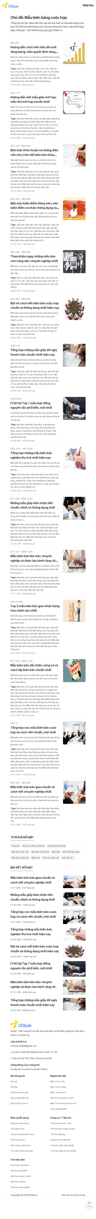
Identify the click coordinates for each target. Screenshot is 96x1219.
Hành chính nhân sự (42, 124)
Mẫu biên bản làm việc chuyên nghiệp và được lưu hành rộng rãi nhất (32, 560)
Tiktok (44, 1069)
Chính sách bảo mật (19, 1092)
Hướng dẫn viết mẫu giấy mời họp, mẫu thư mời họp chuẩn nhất (33, 99)
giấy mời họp (42, 134)
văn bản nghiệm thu (34, 483)
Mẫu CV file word (58, 1092)
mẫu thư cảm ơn (42, 71)
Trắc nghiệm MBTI (58, 1108)
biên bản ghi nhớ (17, 536)
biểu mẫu (47, 77)
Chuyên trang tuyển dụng (22, 1134)
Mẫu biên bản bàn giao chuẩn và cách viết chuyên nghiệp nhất (32, 789)
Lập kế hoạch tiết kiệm (60, 1139)
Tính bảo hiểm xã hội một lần (63, 1150)
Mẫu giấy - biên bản (20, 145)
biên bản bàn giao (50, 171)
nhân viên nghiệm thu (37, 480)
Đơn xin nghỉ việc (51, 857)
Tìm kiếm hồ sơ (17, 1128)
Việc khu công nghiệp (20, 1187)
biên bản (14, 174)
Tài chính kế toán (22, 530)
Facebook (15, 1069)
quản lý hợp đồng (42, 131)
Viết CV (14, 723)
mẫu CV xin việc (25, 230)
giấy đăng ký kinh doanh (39, 237)
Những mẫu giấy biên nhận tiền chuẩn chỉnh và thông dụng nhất (32, 505)
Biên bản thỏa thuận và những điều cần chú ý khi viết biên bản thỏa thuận (34, 155)
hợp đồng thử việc (18, 436)
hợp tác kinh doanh (24, 131)
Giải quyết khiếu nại (19, 1097)
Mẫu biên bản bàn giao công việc (36, 184)
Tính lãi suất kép (57, 1134)
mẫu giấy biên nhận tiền (21, 540)
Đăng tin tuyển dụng (19, 1123)
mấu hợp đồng (49, 433)
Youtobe (26, 1069)
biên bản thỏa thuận (31, 187)
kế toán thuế (21, 692)
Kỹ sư (55, 474)
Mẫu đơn (36, 857)
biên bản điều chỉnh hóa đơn (23, 533)
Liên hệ (13, 1081)
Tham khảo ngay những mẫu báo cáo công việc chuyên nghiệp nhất (34, 258)
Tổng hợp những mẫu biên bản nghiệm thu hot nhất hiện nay (31, 455)
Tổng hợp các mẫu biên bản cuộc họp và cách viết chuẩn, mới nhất (33, 729)
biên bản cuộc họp (33, 118)
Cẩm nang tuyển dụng (20, 1145)
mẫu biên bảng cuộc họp (21, 124)
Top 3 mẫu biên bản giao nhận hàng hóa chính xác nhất (34, 608)
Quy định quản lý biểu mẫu (30, 77)
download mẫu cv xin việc (37, 68)
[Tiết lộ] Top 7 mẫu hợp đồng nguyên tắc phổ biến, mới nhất (31, 405)
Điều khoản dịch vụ (19, 1103)
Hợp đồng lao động (19, 121)
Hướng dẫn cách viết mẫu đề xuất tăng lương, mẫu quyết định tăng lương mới (33, 52)
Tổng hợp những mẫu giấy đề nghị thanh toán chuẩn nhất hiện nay (33, 352)
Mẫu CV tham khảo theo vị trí (63, 1103)
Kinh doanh (16, 601)
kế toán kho (41, 689)
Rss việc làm (68, 1195)
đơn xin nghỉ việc (24, 277)
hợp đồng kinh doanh (42, 430)
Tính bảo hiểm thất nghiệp (62, 1145)
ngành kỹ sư (15, 477)
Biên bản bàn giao (71, 851)
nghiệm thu (20, 480)
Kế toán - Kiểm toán (21, 498)
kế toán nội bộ (42, 696)
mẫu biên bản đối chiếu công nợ (37, 708)
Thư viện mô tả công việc (21, 1150)
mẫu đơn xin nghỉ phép (43, 234)
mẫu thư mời (29, 71)
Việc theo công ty (18, 1181)
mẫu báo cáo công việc (44, 230)
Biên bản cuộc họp (20, 857)
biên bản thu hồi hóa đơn (43, 180)
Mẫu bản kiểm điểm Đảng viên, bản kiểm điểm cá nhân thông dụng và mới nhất (34, 208)
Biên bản (56, 851)
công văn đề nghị (23, 386)
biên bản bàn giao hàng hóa (22, 646)
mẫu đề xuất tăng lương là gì (38, 81)
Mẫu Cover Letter (58, 1086)
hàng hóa (30, 639)
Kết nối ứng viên (17, 1139)
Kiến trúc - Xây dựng (21, 448)
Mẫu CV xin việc (57, 1081)
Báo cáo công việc (49, 277)
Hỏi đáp (13, 1086)
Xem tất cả (68, 857)
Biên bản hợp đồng (50, 118)
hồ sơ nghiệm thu (27, 486)
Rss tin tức (80, 1195)
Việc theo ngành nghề (20, 1176)
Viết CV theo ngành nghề (61, 1097)
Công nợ (32, 689)
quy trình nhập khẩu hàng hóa (45, 643)
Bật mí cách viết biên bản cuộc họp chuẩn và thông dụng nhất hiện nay (34, 305)
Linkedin (36, 1069)
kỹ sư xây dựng (23, 474)
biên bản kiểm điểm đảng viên (41, 177)
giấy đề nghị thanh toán (35, 227)
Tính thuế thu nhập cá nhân (62, 1128)
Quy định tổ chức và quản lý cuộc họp (34, 132)
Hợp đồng (16, 398)
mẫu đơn (21, 68)
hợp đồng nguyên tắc (32, 433)
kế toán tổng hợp (36, 121)
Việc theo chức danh (19, 1165)
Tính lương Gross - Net (60, 1123)
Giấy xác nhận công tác (33, 845)
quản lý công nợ (30, 711)
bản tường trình (36, 240)
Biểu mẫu (15, 42)
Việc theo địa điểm (18, 1170)
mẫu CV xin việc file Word (35, 74)
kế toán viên (33, 527)
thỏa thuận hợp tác (29, 127)
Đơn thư (15, 92)
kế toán (32, 696)
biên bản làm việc (36, 589)
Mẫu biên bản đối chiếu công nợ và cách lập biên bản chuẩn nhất (34, 667)
